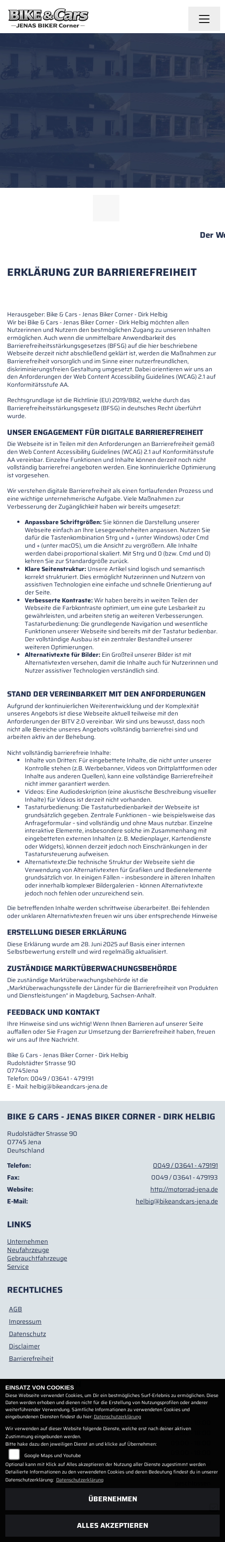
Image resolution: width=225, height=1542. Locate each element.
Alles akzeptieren (112, 1525)
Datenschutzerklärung (117, 1416)
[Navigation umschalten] (204, 19)
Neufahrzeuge (28, 1250)
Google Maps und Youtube (52, 1455)
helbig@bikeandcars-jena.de (177, 1201)
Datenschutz (27, 1334)
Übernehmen (112, 1498)
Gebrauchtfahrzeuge (37, 1258)
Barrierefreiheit (31, 1358)
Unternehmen (27, 1241)
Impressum (25, 1321)
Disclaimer (24, 1346)
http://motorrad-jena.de (184, 1189)
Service (18, 1267)
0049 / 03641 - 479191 (185, 1165)
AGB (15, 1309)
